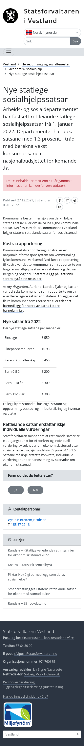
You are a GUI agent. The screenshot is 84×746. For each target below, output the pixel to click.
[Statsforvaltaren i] (42, 734)
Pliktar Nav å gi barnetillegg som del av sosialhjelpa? (36, 576)
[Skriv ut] (74, 200)
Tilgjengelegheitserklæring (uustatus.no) (33, 687)
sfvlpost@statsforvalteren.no (35, 653)
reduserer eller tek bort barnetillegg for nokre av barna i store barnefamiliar (37, 306)
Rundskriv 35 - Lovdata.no (27, 603)
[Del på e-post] (59, 207)
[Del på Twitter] (67, 200)
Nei (35, 490)
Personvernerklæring (19, 682)
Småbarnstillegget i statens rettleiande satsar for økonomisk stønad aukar (42, 591)
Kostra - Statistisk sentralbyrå (30, 565)
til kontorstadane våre (38, 638)
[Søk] (47, 41)
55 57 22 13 (21, 524)
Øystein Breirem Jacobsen (27, 520)
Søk (75, 41)
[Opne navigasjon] (8, 52)
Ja (16, 490)
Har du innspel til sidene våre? (25, 696)
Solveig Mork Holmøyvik (42, 674)
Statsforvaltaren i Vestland (51, 16)
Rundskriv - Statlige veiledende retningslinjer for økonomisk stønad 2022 (41, 552)
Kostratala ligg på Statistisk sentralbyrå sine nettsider (38, 276)
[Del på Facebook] (59, 200)
